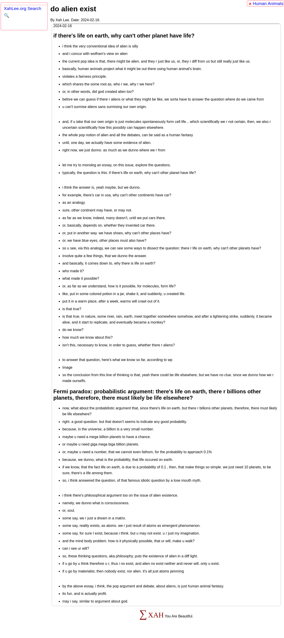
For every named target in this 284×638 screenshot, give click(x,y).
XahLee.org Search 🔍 (22, 12)
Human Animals (268, 3)
